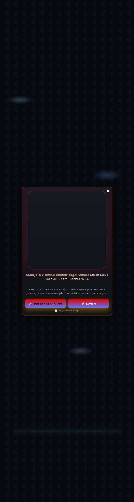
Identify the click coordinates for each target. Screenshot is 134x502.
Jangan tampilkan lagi (67, 310)
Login (88, 303)
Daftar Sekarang (45, 303)
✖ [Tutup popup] (107, 191)
